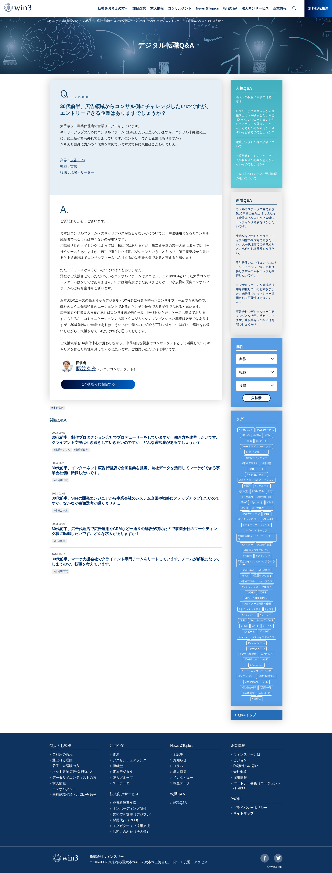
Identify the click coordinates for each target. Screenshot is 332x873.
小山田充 (265, 693)
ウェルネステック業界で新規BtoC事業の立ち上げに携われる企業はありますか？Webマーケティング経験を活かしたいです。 (255, 217)
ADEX (251, 592)
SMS (245, 626)
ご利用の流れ (62, 754)
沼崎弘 (257, 698)
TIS (268, 513)
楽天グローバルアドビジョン (257, 480)
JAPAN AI (267, 654)
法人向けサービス (255, 8)
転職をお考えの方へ (113, 8)
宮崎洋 (248, 555)
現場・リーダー (82, 172)
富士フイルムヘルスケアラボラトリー (256, 563)
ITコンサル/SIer (252, 435)
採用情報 (240, 777)
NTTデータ (257, 469)
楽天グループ (252, 513)
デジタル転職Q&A (67, 20)
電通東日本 (265, 497)
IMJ (271, 502)
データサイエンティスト (257, 446)
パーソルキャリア (257, 530)
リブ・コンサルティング (257, 670)
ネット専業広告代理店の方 (72, 771)
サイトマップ (243, 813)
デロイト (258, 502)
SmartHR (269, 519)
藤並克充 (58, 407)
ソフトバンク (247, 676)
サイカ (268, 626)
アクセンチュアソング (130, 760)
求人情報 (157, 8)
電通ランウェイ (263, 575)
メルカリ (248, 544)
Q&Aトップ (247, 715)
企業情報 (279, 8)
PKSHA (265, 631)
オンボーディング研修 (130, 808)
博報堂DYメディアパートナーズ (255, 537)
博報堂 (267, 463)
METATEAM (268, 676)
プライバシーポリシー (250, 807)
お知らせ (180, 760)
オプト (270, 609)
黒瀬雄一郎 (249, 687)
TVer (245, 575)
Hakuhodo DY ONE (262, 620)
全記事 (178, 754)
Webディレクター (257, 457)
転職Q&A (230, 8)
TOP (48, 20)
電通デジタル (62, 449)
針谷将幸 (60, 541)
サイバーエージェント (257, 525)
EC (250, 441)
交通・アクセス (196, 862)
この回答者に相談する (98, 384)
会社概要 (240, 771)
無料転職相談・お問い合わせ (74, 794)
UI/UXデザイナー (257, 452)
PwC (244, 502)
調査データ (181, 783)
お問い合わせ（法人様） (131, 831)
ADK (245, 508)
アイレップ (263, 555)
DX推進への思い (245, 766)
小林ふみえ (61, 510)
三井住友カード (263, 508)
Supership (257, 665)
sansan (244, 637)
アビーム (250, 631)
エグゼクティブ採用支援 (131, 826)
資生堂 (244, 491)
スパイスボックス (264, 637)
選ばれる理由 (62, 760)
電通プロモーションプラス (257, 581)
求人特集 (180, 771)
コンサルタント (180, 8)
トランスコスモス (251, 609)
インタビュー (183, 777)
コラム (178, 766)
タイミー (266, 614)
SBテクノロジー (249, 519)
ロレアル (258, 491)
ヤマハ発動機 (249, 654)
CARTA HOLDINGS (257, 598)
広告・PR (77, 160)
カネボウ (248, 497)
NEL (256, 626)
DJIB (263, 592)
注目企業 (139, 8)
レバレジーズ (257, 642)
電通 (248, 485)
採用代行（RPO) (125, 820)
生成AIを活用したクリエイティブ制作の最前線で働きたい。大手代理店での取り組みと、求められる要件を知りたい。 (255, 244)
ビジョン (240, 760)
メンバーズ (249, 614)
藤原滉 (267, 586)
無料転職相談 (318, 8)
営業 (73, 166)
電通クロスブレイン (257, 550)
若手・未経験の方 (65, 766)
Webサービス (266, 429)
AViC (265, 659)
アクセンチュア (257, 474)
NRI (243, 620)
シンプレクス (250, 586)
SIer (269, 435)
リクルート (262, 485)
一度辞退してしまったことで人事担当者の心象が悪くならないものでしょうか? (255, 160)
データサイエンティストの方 (74, 777)
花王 (271, 491)
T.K (266, 682)
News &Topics (207, 8)
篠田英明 (249, 570)
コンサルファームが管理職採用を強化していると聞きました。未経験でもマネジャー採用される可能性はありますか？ (255, 293)
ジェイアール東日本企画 (257, 603)
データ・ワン (257, 648)
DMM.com (251, 659)
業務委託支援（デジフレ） (133, 814)
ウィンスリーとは (246, 754)
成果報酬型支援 (124, 803)
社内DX (261, 441)
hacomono (253, 682)
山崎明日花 (81, 449)
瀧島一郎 (266, 687)
